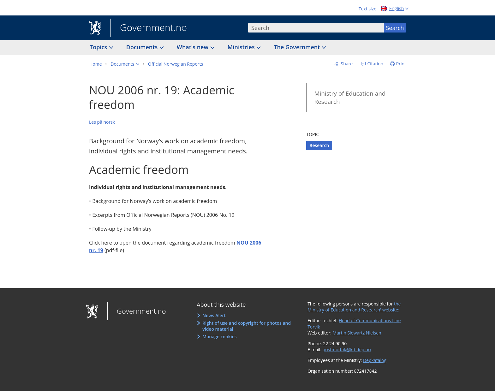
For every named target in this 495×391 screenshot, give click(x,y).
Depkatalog (374, 360)
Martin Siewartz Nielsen (357, 333)
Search (395, 28)
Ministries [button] (242, 47)
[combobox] (316, 28)
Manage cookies (219, 337)
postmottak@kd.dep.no (347, 349)
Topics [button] (99, 47)
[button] (124, 64)
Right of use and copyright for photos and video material (246, 326)
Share (346, 64)
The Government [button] (297, 47)
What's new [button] (193, 47)
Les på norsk (102, 122)
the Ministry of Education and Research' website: (354, 307)
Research (319, 145)
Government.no (148, 28)
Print (401, 64)
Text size (367, 9)
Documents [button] (142, 47)
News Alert (214, 315)
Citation (374, 64)
